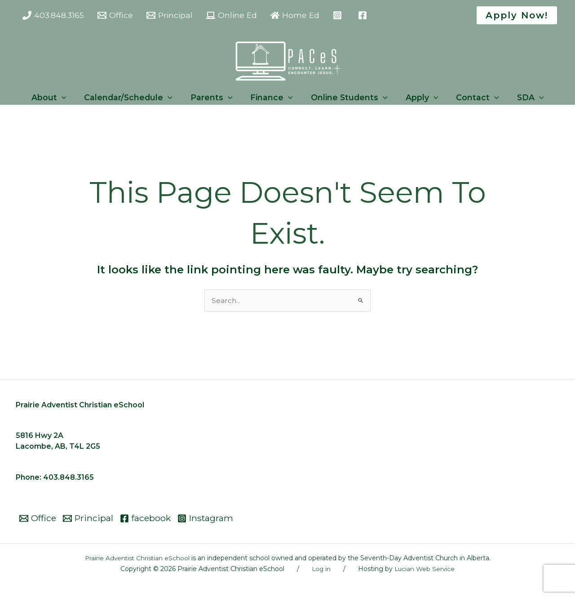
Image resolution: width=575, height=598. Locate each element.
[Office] (115, 15)
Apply (418, 97)
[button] (517, 15)
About (56, 97)
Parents (215, 97)
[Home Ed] (295, 15)
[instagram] (338, 15)
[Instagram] (205, 518)
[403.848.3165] (53, 15)
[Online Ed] (231, 15)
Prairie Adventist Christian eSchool (137, 558)
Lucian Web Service (425, 569)
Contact (472, 97)
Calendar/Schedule (133, 97)
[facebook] (364, 15)
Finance (273, 97)
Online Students (348, 97)
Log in (320, 569)
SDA (522, 97)
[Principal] (169, 15)
